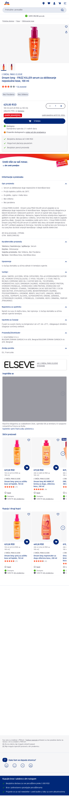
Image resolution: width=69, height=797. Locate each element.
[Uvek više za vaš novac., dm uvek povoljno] (34, 163)
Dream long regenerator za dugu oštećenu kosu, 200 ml (45, 557)
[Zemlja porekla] (34, 348)
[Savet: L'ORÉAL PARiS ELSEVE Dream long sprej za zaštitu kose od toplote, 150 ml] (7, 493)
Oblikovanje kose (28, 21)
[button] (65, 3)
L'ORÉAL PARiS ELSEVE (12, 74)
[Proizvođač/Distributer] (34, 333)
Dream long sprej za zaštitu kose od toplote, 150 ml (15, 483)
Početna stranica (8, 21)
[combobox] (34, 10)
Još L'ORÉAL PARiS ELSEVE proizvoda (31, 364)
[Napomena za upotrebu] (34, 307)
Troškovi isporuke (31, 740)
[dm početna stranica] (6, 3)
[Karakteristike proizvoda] (34, 242)
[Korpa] (59, 3)
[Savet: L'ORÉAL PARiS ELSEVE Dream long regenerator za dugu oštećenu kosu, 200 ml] (37, 567)
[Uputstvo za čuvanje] (34, 320)
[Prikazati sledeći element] (63, 453)
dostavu (21, 111)
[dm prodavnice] (43, 3)
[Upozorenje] (34, 262)
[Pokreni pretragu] (62, 10)
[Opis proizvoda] (34, 184)
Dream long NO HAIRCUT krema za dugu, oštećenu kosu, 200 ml (44, 484)
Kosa (18, 21)
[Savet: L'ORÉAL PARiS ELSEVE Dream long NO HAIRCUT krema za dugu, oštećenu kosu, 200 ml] (37, 493)
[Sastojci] (34, 272)
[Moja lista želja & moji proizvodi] (48, 3)
